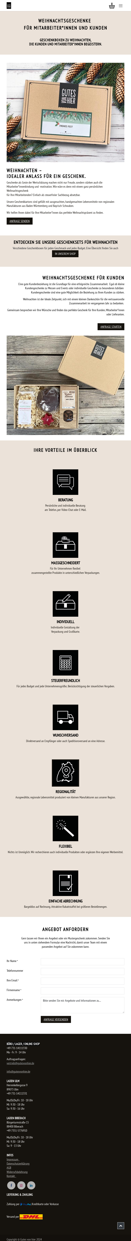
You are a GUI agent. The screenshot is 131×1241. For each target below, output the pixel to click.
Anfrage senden (20, 221)
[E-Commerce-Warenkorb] (112, 5)
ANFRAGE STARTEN (110, 327)
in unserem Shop (65, 254)
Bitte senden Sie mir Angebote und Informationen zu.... (82, 1005)
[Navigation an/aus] (120, 5)
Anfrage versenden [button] (56, 1019)
